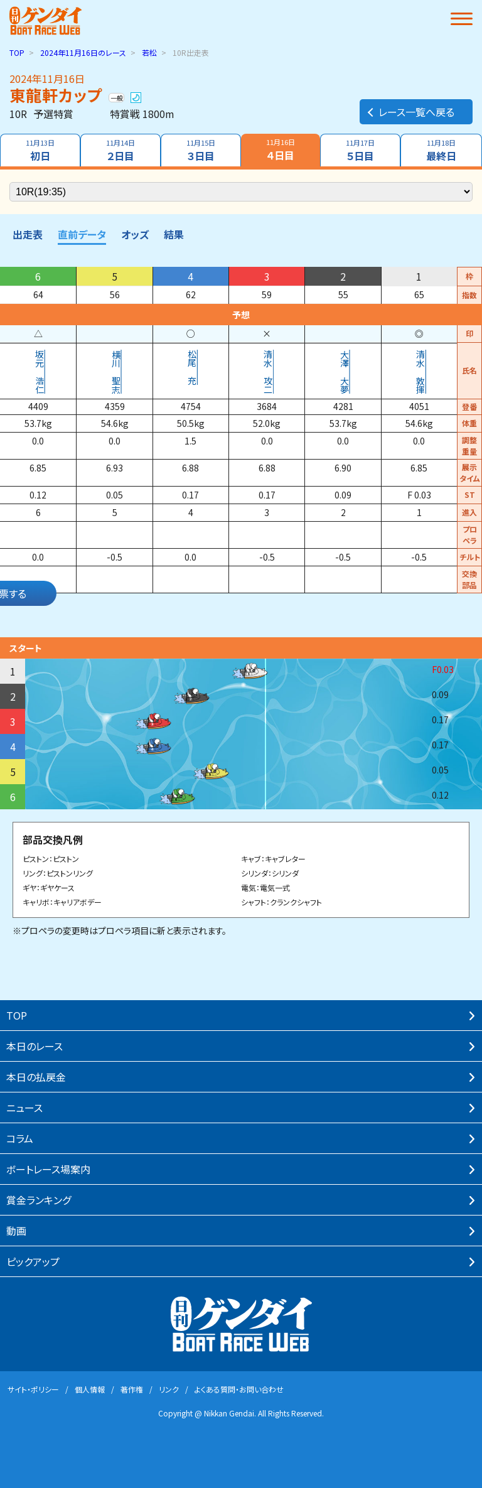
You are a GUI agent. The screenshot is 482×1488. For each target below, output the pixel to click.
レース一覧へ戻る (410, 111)
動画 (16, 1230)
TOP (16, 52)
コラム (19, 1138)
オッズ (135, 234)
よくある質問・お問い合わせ (239, 1389)
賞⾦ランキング (38, 1199)
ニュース (24, 1107)
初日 (40, 150)
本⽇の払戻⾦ (36, 1076)
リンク (169, 1389)
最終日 (441, 150)
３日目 (200, 150)
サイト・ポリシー (33, 1389)
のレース (83, 52)
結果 (174, 234)
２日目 (120, 150)
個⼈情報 (90, 1389)
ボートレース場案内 (48, 1169)
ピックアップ (33, 1261)
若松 (149, 52)
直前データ (82, 234)
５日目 (360, 150)
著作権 (131, 1389)
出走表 (28, 234)
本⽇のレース (34, 1046)
